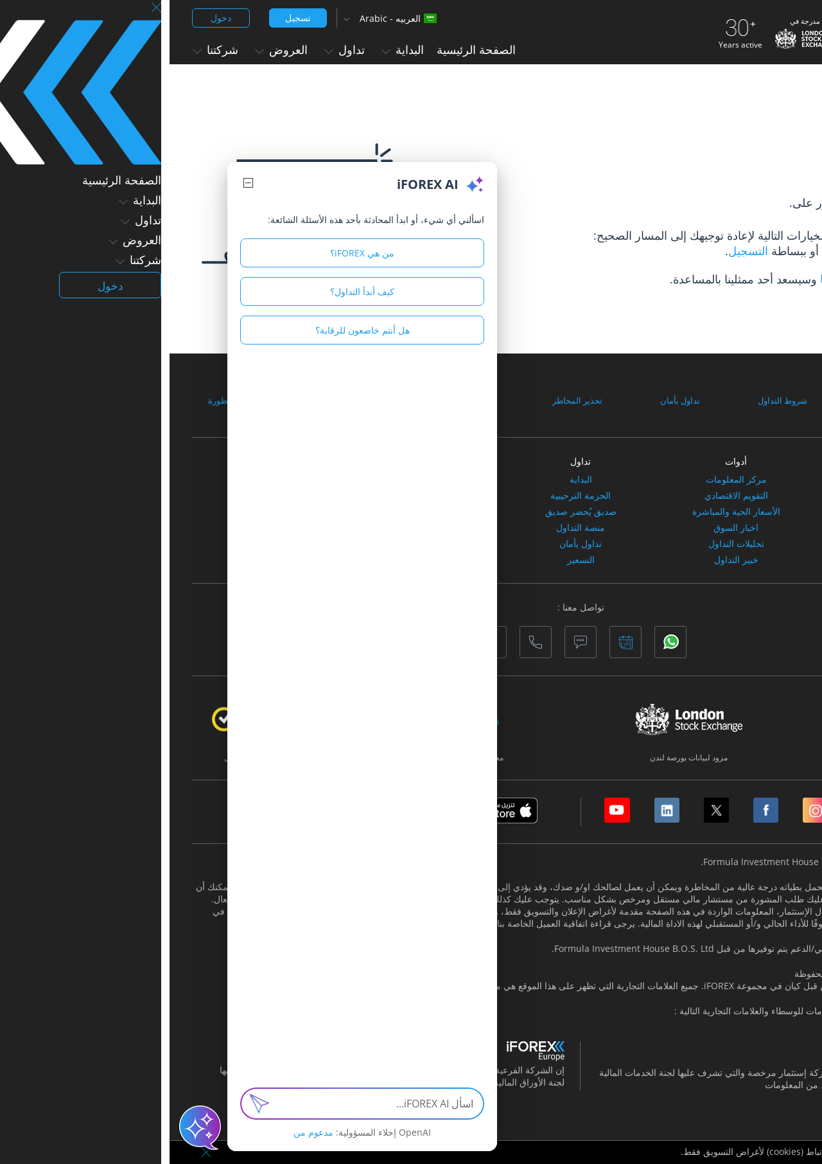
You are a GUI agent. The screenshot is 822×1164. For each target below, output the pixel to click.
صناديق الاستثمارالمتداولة (722, 560)
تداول (175, 49)
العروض (111, 49)
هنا (678, 1085)
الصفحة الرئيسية (306, 49)
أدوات (566, 461)
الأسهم (722, 479)
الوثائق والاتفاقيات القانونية (733, 400)
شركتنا (46, 49)
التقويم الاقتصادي (567, 495)
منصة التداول (411, 527)
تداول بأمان (510, 400)
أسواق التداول (721, 461)
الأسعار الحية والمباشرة (567, 511)
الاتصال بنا (674, 279)
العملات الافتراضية (722, 527)
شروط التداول (611, 400)
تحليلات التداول (567, 544)
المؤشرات (722, 495)
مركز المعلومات (566, 479)
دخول (51, 18)
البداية (233, 49)
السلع (722, 511)
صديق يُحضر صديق (411, 511)
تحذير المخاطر (409, 400)
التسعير (411, 560)
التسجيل (579, 250)
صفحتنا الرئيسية (688, 250)
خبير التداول (567, 560)
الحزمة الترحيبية (411, 495)
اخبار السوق (566, 527)
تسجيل (128, 18)
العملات (722, 544)
